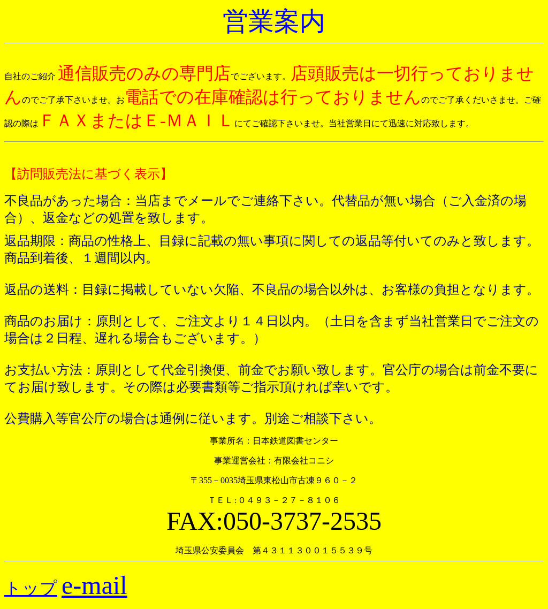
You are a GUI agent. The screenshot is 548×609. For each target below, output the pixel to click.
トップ (30, 588)
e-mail (94, 585)
